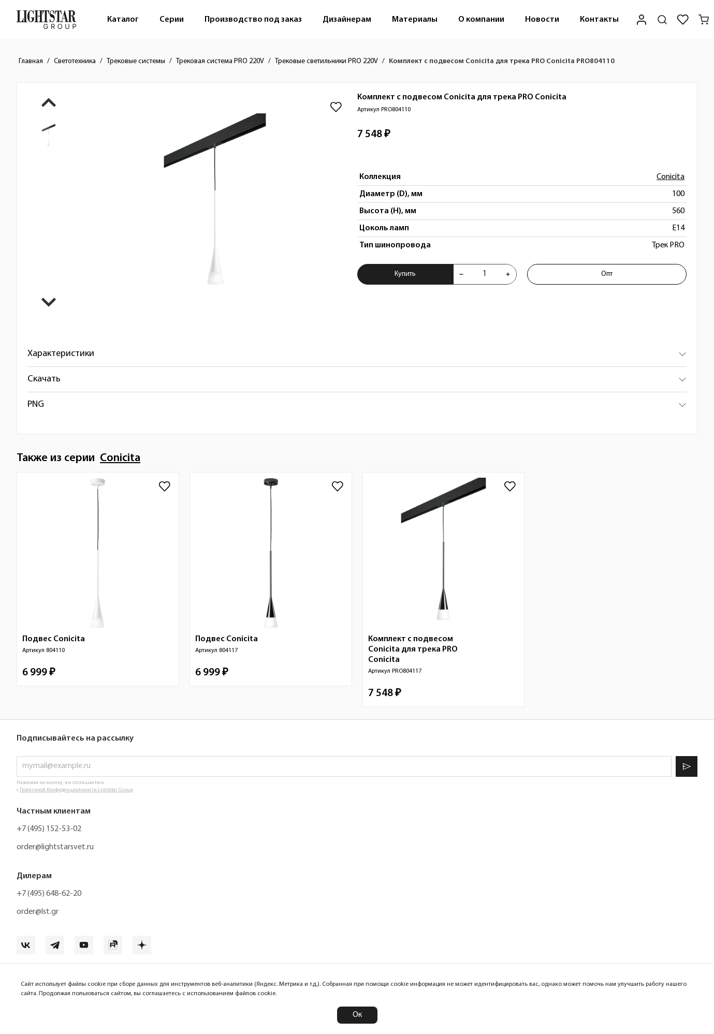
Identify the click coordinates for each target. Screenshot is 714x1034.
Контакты (599, 20)
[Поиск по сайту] (662, 19)
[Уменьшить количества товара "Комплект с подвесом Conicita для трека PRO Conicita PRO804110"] (461, 274)
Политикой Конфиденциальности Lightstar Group (76, 790)
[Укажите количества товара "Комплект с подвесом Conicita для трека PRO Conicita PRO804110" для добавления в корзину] (484, 274)
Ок (357, 1015)
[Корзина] (703, 19)
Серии (171, 20)
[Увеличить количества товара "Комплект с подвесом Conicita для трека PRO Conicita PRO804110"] (508, 274)
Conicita (670, 177)
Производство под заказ (253, 20)
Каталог (123, 20)
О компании (481, 20)
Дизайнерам (347, 20)
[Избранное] (683, 19)
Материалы (415, 20)
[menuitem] (123, 19)
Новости (542, 20)
